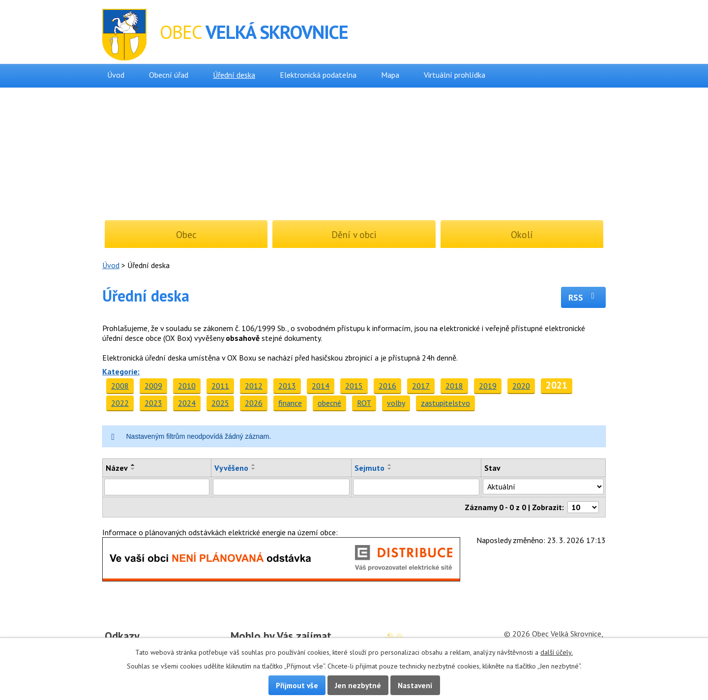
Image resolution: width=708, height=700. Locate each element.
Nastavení (415, 685)
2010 (187, 386)
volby (396, 403)
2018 (454, 386)
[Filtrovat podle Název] (156, 487)
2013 (287, 386)
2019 (488, 386)
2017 (421, 386)
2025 (220, 403)
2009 (153, 386)
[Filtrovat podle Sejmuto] (416, 487)
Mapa (390, 75)
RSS (583, 297)
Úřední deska (234, 75)
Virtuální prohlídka (454, 75)
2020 (521, 386)
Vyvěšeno (231, 468)
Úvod (115, 75)
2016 (387, 386)
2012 (254, 386)
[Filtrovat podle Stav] (543, 486)
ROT (364, 403)
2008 (120, 386)
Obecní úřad (168, 75)
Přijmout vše (297, 685)
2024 (187, 403)
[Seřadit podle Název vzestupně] (133, 465)
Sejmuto (369, 468)
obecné (329, 403)
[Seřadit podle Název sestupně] (133, 469)
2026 (254, 403)
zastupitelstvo (445, 403)
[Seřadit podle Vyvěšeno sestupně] (253, 469)
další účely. (556, 652)
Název (117, 468)
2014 (320, 386)
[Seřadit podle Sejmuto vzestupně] (389, 465)
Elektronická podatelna (318, 75)
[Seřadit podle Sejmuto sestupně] (389, 469)
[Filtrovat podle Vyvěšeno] (281, 487)
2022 (120, 403)
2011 (220, 386)
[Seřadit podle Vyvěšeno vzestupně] (253, 465)
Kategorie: (121, 371)
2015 (354, 386)
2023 (153, 403)
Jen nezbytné (358, 685)
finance (290, 403)
